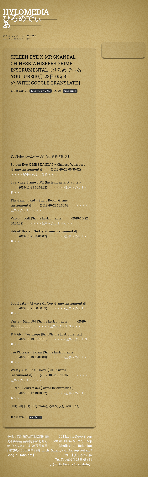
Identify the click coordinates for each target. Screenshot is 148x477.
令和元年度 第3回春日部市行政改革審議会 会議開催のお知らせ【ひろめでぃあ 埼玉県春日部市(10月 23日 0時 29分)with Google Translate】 (28, 445)
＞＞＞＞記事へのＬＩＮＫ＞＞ (32, 174)
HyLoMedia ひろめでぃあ (30, 18)
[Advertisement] (49, 127)
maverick (70, 90)
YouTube (35, 417)
